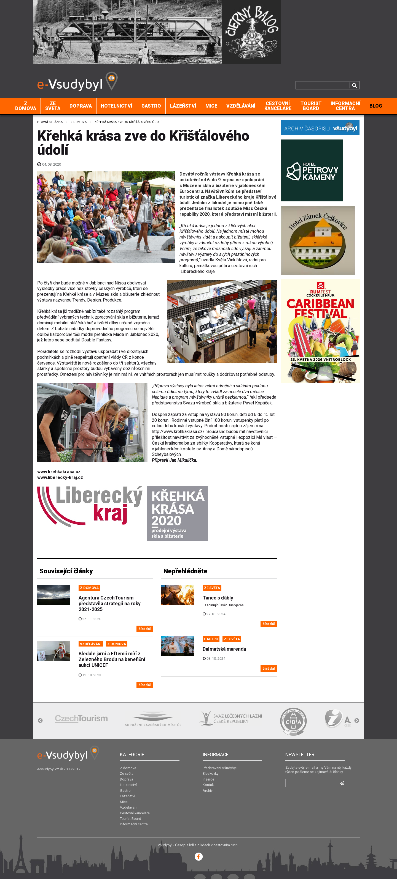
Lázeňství (183, 106)
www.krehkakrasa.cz (59, 471)
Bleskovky (210, 773)
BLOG (375, 106)
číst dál (145, 629)
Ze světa (52, 106)
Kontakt (209, 785)
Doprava (80, 106)
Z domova (25, 106)
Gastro (151, 106)
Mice (211, 106)
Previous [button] (40, 721)
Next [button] (357, 721)
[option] (81, 718)
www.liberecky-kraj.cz (60, 477)
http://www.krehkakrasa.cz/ (178, 431)
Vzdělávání (240, 106)
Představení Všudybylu (220, 768)
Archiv (208, 790)
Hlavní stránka (50, 122)
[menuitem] (26, 106)
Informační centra (345, 106)
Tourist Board (311, 106)
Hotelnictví (116, 106)
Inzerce (208, 779)
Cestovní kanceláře (277, 106)
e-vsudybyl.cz (48, 769)
